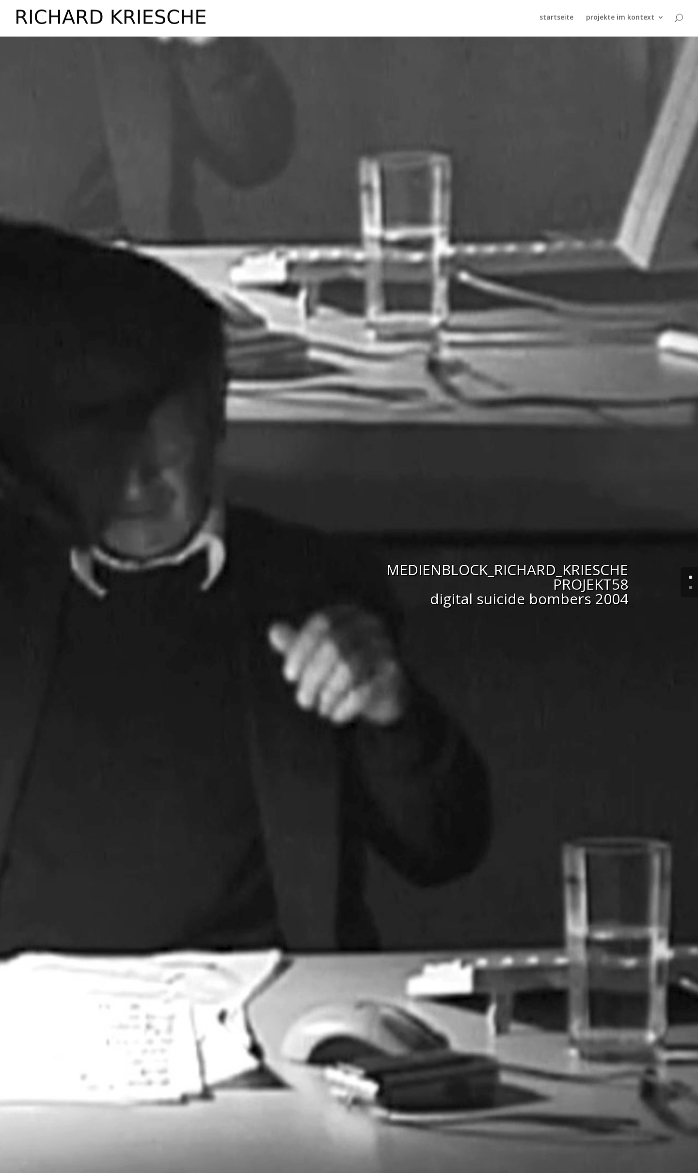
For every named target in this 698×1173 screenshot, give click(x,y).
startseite (556, 19)
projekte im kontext (620, 19)
